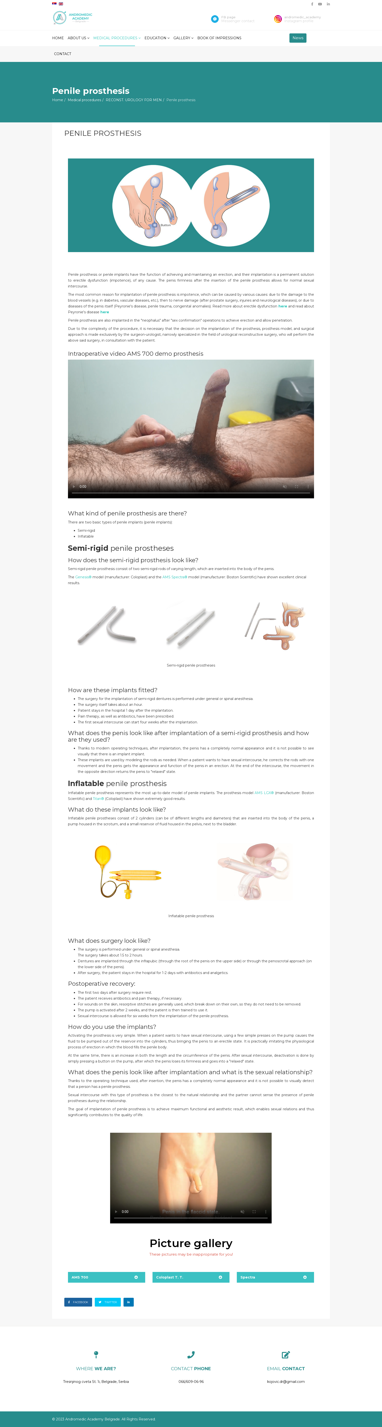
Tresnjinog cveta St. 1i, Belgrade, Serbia (96, 1381)
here (282, 306)
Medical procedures (115, 38)
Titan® (98, 799)
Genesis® (83, 577)
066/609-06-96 (191, 1381)
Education (155, 38)
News (298, 38)
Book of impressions (219, 38)
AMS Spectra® (174, 577)
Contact (62, 54)
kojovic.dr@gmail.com (286, 1381)
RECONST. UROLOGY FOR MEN (134, 100)
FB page (228, 17)
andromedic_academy (302, 17)
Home (58, 38)
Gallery (181, 38)
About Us (77, 38)
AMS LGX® (264, 793)
